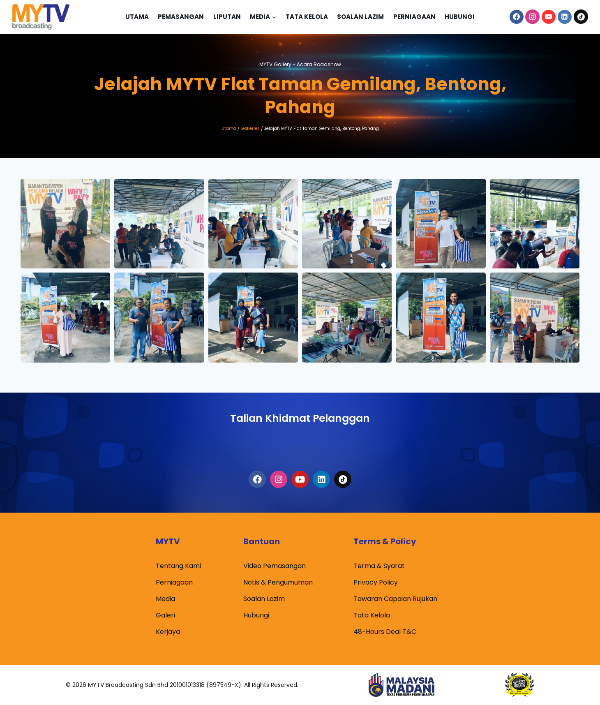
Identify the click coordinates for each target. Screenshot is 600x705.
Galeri (165, 615)
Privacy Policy (375, 582)
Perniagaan (414, 16)
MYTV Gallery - (300, 63)
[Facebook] (517, 17)
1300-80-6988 (300, 443)
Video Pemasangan (274, 566)
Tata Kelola (307, 16)
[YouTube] (549, 17)
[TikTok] (581, 17)
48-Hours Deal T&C (384, 631)
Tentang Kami (178, 566)
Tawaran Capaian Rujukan (395, 598)
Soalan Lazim (360, 16)
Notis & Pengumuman (278, 582)
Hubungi (460, 16)
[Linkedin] (565, 17)
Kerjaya (168, 631)
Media (165, 598)
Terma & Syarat (379, 566)
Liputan (227, 16)
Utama (137, 16)
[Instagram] (533, 17)
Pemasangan (181, 16)
